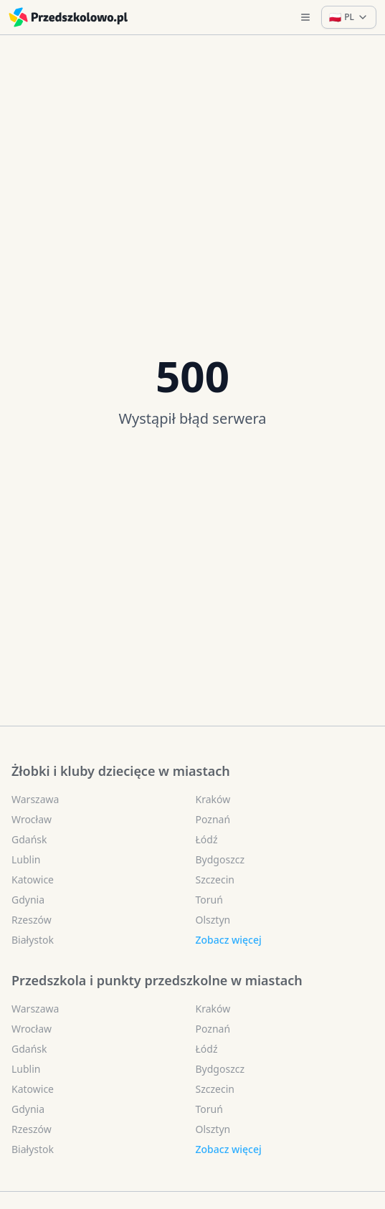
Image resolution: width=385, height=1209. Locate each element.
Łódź (207, 839)
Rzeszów (31, 919)
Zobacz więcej (229, 940)
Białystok (32, 940)
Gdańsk (29, 839)
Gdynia (27, 899)
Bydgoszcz (220, 859)
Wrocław (31, 819)
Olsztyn (213, 919)
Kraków (213, 799)
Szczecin (215, 879)
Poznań (213, 819)
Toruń (209, 899)
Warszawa (35, 799)
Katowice (32, 879)
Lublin (25, 859)
